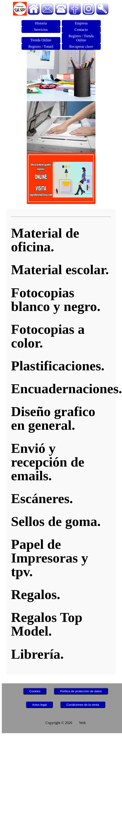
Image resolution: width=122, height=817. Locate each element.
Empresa (81, 23)
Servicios (41, 30)
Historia (41, 23)
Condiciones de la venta (82, 704)
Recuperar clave (81, 46)
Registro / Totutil (40, 46)
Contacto (81, 30)
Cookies (34, 691)
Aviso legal (39, 704)
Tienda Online (40, 40)
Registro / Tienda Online (81, 38)
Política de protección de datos (81, 691)
